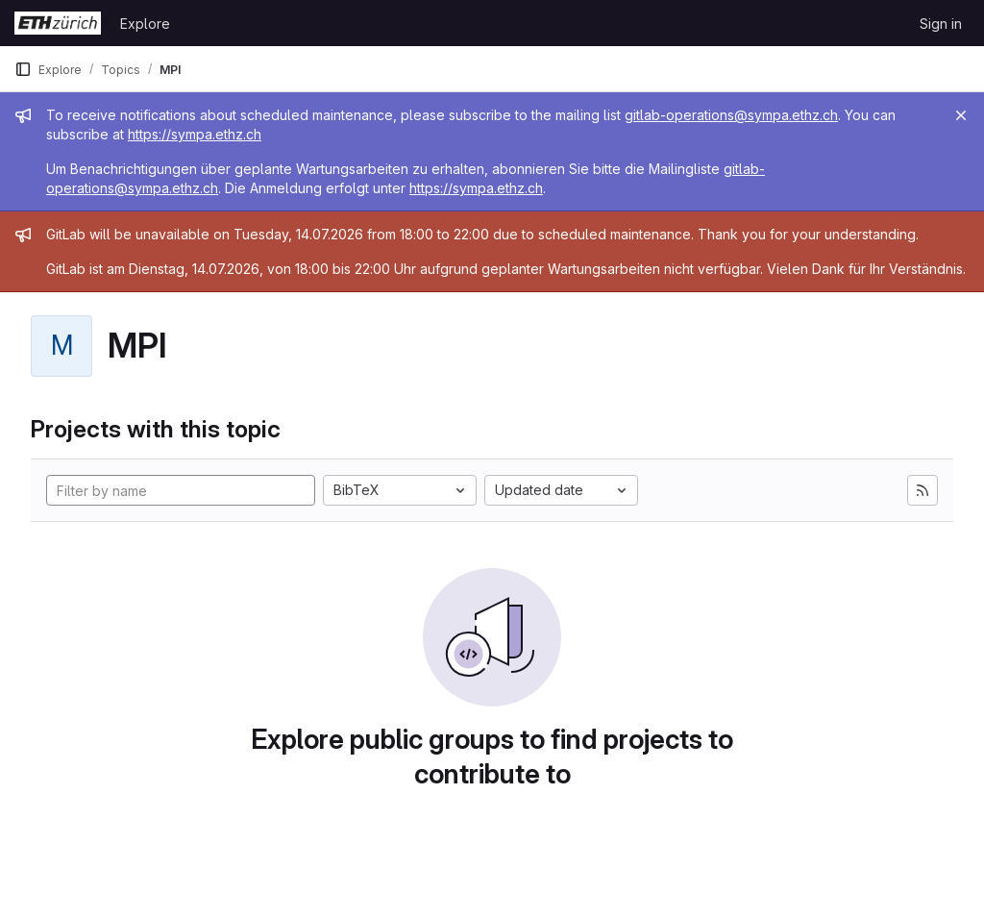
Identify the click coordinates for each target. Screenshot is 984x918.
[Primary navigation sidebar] (23, 69)
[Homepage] (58, 23)
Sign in (941, 23)
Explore (145, 23)
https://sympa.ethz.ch (194, 134)
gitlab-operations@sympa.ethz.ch (731, 115)
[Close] (960, 115)
